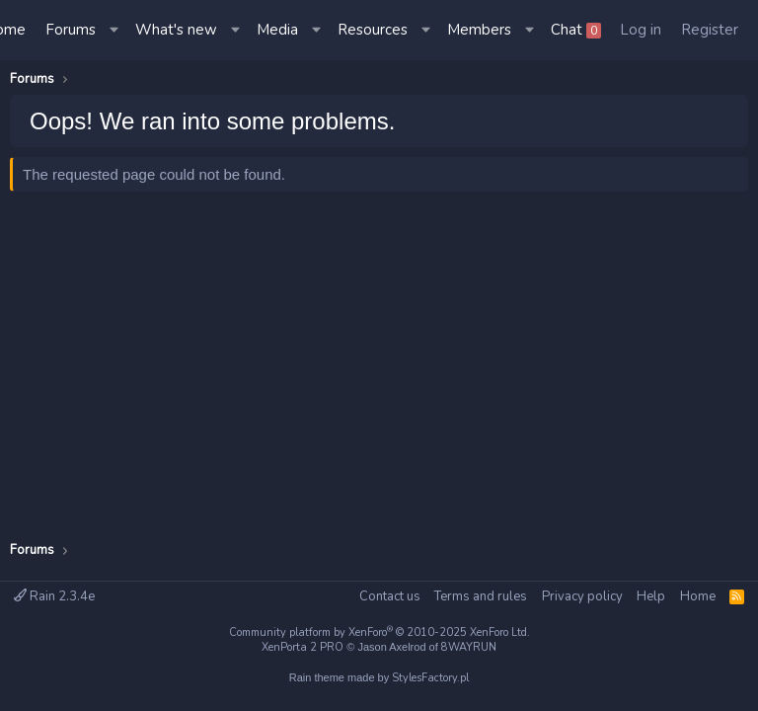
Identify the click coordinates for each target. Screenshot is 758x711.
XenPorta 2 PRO (302, 647)
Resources (373, 30)
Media (277, 30)
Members (479, 30)
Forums (70, 30)
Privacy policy (582, 596)
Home (698, 596)
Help (651, 596)
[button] (115, 30)
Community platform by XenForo (379, 632)
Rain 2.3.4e (54, 596)
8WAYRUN (468, 647)
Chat (576, 30)
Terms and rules (480, 596)
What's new (176, 30)
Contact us (389, 596)
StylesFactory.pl (430, 678)
